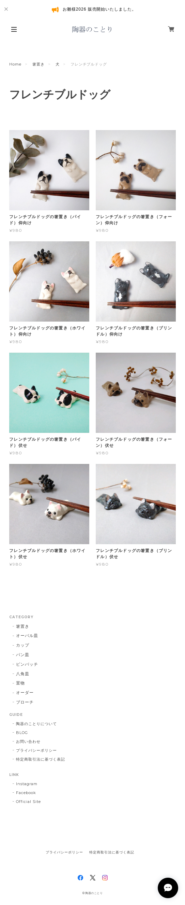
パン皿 (22, 654)
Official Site (28, 801)
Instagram (26, 783)
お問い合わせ (28, 741)
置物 (20, 682)
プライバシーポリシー (36, 750)
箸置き (38, 64)
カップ (22, 645)
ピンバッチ (27, 664)
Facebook (26, 792)
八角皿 (22, 673)
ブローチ (25, 702)
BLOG (22, 732)
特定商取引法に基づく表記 (40, 759)
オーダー (25, 692)
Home (15, 64)
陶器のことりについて (36, 723)
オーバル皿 (27, 635)
